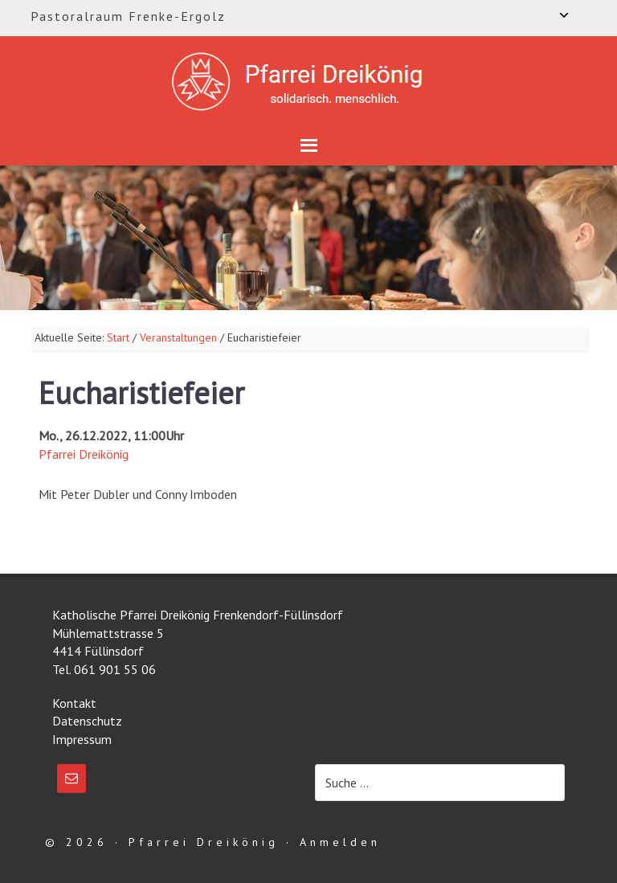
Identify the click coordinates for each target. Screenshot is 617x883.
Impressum (82, 739)
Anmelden (340, 842)
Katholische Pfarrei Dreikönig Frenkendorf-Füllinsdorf (308, 81)
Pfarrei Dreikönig (84, 454)
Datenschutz (87, 721)
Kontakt (74, 703)
